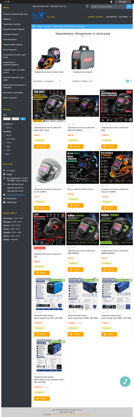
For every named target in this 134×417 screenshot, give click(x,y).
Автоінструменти (9, 50)
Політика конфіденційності (81, 414)
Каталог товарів (95, 17)
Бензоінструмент (10, 39)
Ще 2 (8, 154)
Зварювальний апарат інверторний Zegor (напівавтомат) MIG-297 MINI (49, 380)
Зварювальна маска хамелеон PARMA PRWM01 (114, 252)
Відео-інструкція (10, 98)
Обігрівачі (7, 19)
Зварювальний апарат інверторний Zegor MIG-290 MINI (48, 316)
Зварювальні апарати (82, 72)
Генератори (111, 17)
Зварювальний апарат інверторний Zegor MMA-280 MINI (82, 316)
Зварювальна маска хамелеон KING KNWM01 (81, 252)
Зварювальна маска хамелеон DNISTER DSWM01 (81, 128)
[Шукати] (129, 6)
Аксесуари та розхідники (13, 92)
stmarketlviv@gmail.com (16, 195)
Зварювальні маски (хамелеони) (49, 72)
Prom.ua (79, 410)
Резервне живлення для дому (15, 14)
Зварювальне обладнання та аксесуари (14, 86)
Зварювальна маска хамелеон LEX (47, 255)
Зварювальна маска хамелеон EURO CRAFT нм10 (47, 128)
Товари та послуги (43, 26)
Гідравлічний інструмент (13, 44)
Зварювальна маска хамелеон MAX (114, 128)
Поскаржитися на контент (60, 414)
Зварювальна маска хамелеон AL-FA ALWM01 (47, 190)
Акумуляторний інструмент (14, 29)
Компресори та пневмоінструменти (11, 63)
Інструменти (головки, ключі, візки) (14, 56)
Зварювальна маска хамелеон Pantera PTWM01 (114, 190)
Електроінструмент (10, 34)
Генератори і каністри (11, 24)
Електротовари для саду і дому (13, 78)
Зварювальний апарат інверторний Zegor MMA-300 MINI (116, 316)
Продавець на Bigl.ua (67, 412)
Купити (43, 146)
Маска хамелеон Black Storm (80, 189)
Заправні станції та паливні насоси (14, 71)
